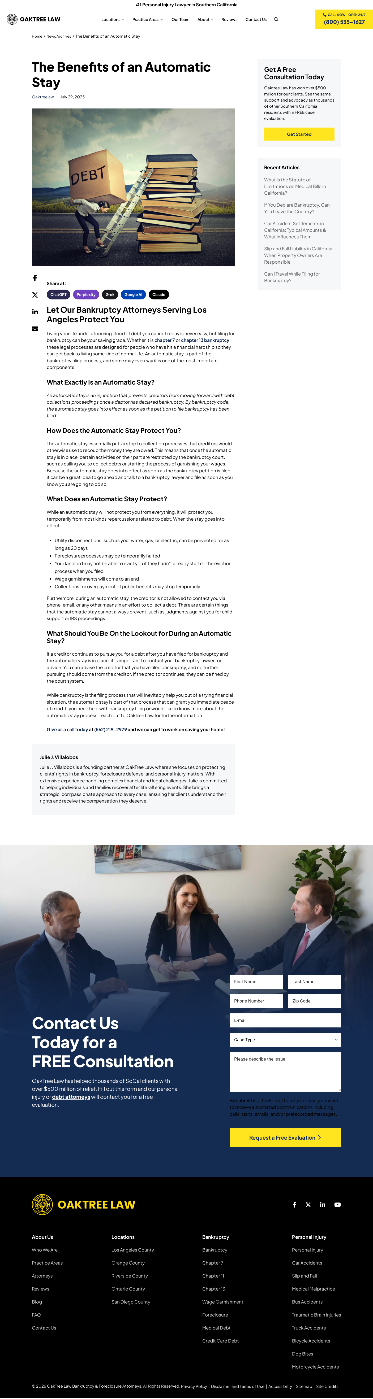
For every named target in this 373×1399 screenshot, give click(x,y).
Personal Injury (307, 1251)
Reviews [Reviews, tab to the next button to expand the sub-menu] (228, 20)
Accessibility (280, 1387)
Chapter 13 (213, 1290)
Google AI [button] (133, 295)
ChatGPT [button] (58, 295)
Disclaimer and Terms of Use (237, 1387)
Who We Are (45, 1251)
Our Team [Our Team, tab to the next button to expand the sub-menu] (179, 20)
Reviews (40, 1290)
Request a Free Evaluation (285, 1139)
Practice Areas (47, 1264)
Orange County (128, 1264)
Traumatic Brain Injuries (316, 1316)
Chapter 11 (213, 1277)
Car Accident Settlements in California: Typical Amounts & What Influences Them (295, 231)
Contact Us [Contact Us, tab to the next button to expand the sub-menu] (255, 20)
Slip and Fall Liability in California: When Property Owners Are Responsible (299, 257)
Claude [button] (158, 295)
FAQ (36, 1316)
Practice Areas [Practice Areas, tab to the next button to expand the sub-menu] (144, 20)
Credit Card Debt (220, 1342)
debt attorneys (71, 1097)
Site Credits (327, 1387)
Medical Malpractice (313, 1290)
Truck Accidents (309, 1329)
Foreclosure (215, 1316)
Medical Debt (216, 1329)
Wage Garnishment (222, 1303)
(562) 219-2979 (110, 731)
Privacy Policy (194, 1387)
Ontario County (128, 1290)
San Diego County (131, 1303)
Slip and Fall (304, 1277)
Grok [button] (110, 295)
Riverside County (130, 1277)
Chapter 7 (212, 1264)
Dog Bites (302, 1355)
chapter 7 (165, 341)
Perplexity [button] (86, 295)
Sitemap (304, 1387)
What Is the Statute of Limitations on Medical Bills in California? (295, 188)
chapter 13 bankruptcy (205, 341)
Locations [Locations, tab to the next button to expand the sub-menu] (109, 20)
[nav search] (275, 20)
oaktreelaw (43, 98)
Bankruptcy (214, 1251)
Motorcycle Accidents (315, 1368)
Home (38, 37)
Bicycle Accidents (311, 1342)
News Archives (61, 37)
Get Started (299, 135)
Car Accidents (307, 1264)
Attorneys (42, 1277)
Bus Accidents (307, 1303)
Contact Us (44, 1329)
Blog (37, 1303)
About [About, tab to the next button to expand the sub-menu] (202, 20)
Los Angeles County (133, 1251)
